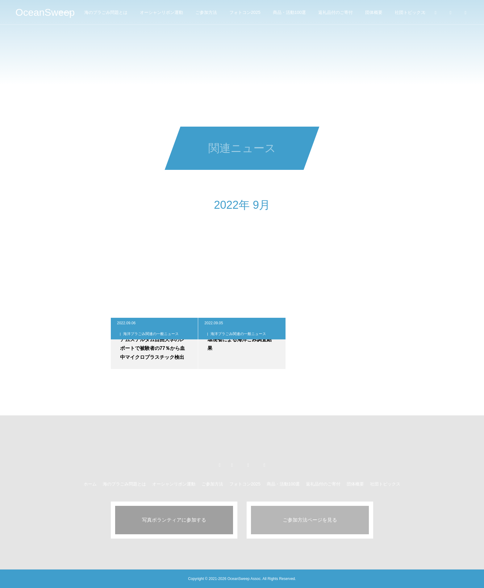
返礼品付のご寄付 (335, 12)
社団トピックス (410, 12)
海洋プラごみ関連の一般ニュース (151, 334)
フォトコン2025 (245, 12)
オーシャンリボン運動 (161, 12)
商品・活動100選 (289, 12)
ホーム (90, 483)
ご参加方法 (206, 12)
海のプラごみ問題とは (105, 12)
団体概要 (373, 12)
